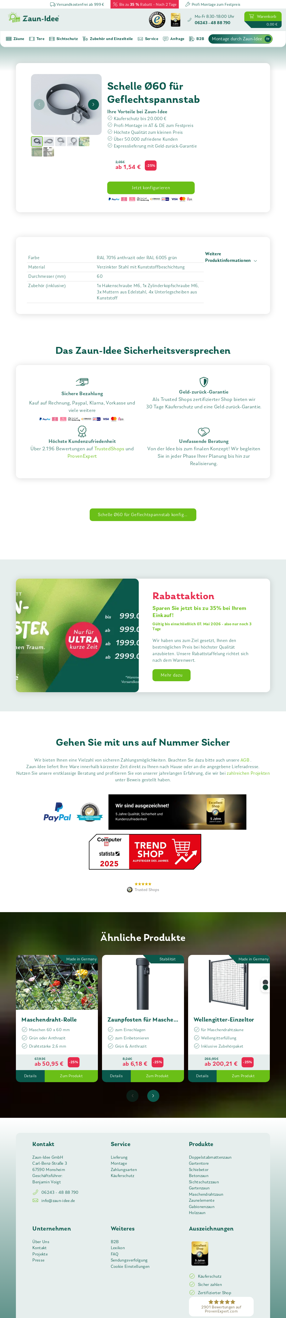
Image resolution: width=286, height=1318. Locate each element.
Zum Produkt (71, 1076)
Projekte (40, 1254)
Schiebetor (198, 1169)
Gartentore (199, 1163)
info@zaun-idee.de (53, 1200)
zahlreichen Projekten (248, 773)
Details (30, 1076)
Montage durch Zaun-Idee (241, 39)
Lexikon (118, 1247)
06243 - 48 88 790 (55, 1192)
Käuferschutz (122, 1175)
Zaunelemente (201, 1200)
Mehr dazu (171, 675)
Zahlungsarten (124, 1169)
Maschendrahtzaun (206, 1194)
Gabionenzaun (201, 1206)
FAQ (115, 1254)
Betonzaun (198, 1175)
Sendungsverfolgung (129, 1260)
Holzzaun (197, 1212)
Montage (119, 1163)
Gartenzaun (199, 1188)
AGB (245, 760)
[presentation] (39, 104)
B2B (115, 1241)
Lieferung (119, 1157)
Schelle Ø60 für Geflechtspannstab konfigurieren (147, 514)
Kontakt (39, 1247)
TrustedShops (109, 449)
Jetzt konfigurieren (151, 187)
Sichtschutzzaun (204, 1182)
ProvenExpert (82, 456)
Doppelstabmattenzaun (210, 1157)
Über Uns (40, 1241)
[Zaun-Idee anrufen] (210, 19)
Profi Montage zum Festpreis (212, 4)
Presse (38, 1260)
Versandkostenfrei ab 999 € (77, 4)
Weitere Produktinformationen (232, 257)
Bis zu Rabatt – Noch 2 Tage (144, 4)
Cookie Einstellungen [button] (130, 1266)
